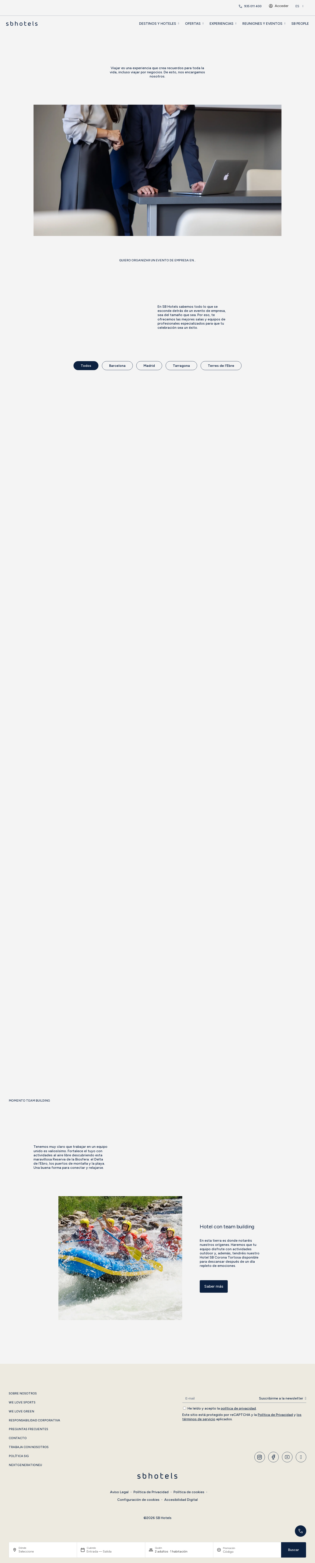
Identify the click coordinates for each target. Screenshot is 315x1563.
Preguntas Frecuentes (28, 1429)
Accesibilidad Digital (181, 1500)
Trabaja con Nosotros (29, 1447)
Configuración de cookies (138, 1500)
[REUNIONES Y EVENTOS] (285, 23)
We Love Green (21, 1411)
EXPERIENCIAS (221, 23)
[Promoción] (233, 1552)
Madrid (149, 366)
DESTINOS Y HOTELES (157, 23)
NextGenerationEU (25, 1465)
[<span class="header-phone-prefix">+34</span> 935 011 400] (240, 6)
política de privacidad (238, 1408)
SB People (300, 23)
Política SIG (19, 1456)
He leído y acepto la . (222, 1408)
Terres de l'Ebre (221, 366)
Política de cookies (188, 1492)
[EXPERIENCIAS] (235, 23)
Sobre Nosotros (23, 1393)
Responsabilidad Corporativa (34, 1420)
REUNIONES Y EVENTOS (262, 23)
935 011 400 (253, 6)
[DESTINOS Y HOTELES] (178, 23)
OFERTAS (193, 23)
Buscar (293, 1550)
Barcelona (117, 366)
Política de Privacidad (275, 1415)
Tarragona (181, 366)
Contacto (18, 1438)
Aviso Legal (119, 1492)
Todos (86, 366)
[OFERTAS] (203, 23)
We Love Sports (22, 1402)
